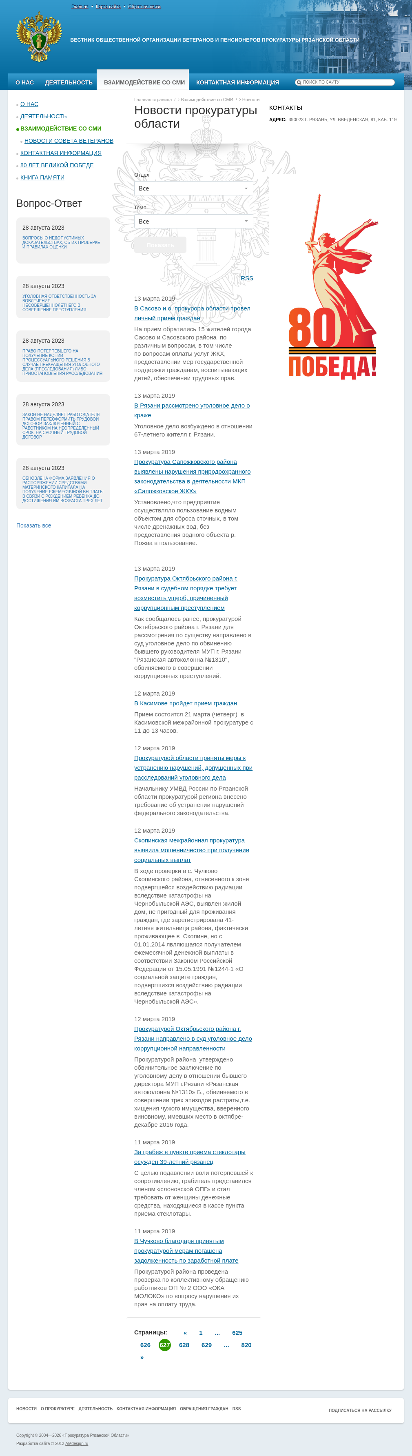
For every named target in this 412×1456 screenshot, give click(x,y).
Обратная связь (144, 6)
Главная (80, 6)
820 (246, 1344)
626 (145, 1344)
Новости (26, 1409)
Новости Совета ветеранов (68, 140)
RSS (247, 278)
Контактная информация (237, 82)
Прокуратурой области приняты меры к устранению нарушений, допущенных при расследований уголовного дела (193, 767)
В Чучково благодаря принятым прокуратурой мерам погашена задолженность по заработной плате (186, 1250)
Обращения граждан (204, 1409)
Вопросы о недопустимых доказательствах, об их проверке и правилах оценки (61, 242)
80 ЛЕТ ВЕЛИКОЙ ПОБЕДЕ (57, 165)
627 (165, 1344)
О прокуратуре (58, 1409)
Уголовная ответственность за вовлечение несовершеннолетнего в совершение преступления (59, 303)
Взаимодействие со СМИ (144, 82)
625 (237, 1332)
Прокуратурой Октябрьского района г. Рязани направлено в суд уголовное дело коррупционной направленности (193, 1038)
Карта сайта (108, 6)
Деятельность (69, 82)
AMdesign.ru (76, 1443)
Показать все (33, 525)
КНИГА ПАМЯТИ (42, 177)
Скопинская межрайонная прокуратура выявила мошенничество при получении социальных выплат (191, 850)
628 (184, 1344)
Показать (160, 245)
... (217, 1332)
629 (207, 1344)
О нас (25, 82)
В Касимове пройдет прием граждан (185, 703)
